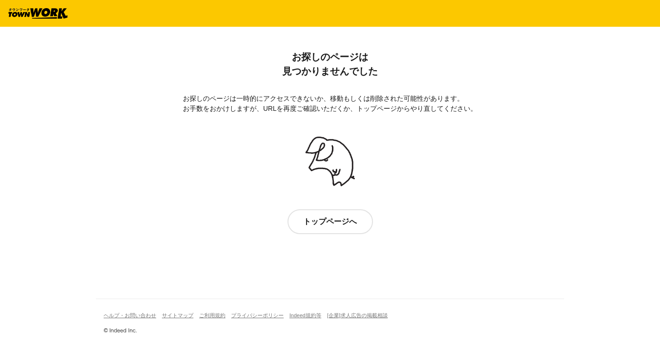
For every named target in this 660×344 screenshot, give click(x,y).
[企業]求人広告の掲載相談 (357, 315)
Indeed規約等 (305, 315)
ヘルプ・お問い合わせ (130, 315)
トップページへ (330, 221)
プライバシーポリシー (257, 315)
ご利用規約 (212, 315)
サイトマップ (177, 315)
